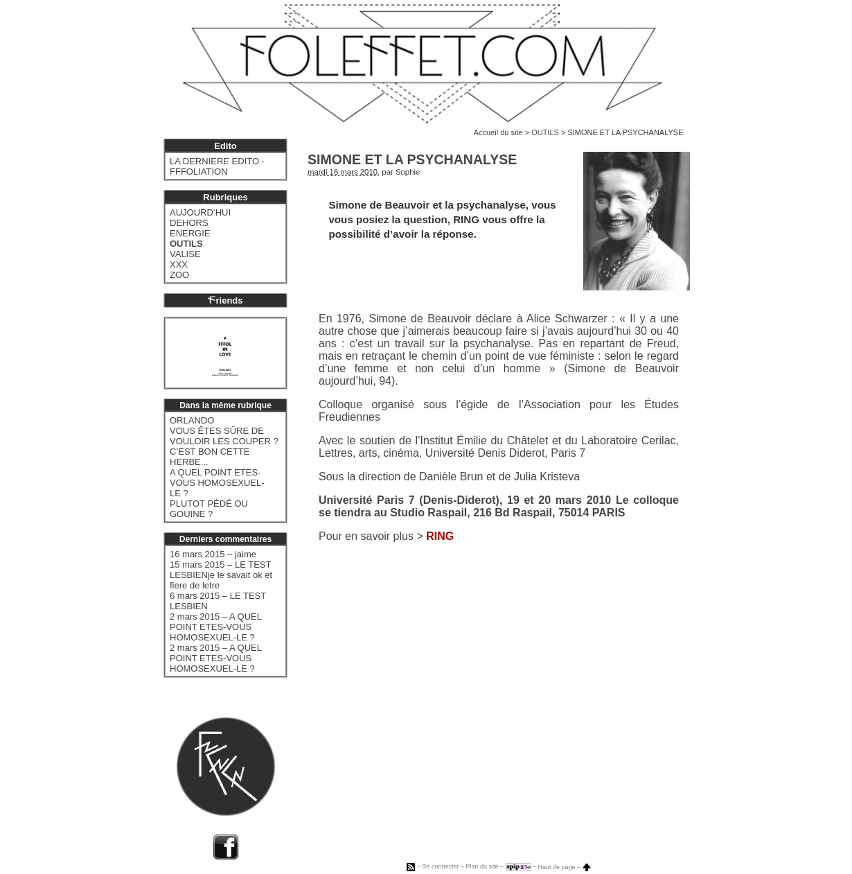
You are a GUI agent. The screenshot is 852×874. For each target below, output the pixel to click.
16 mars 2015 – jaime (213, 554)
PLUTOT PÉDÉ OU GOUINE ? (209, 508)
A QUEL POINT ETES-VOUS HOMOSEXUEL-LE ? (217, 482)
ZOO (179, 275)
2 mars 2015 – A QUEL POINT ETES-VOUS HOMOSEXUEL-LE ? (215, 627)
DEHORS (189, 223)
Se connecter (440, 867)
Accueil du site (498, 132)
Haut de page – (564, 867)
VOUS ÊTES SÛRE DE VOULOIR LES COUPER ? (224, 436)
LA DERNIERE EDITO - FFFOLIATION (217, 166)
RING (440, 536)
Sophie (408, 172)
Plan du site (481, 867)
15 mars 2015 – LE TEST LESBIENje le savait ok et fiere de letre (221, 575)
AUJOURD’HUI (200, 212)
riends (225, 300)
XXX (179, 264)
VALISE (185, 254)
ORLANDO (192, 420)
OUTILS (545, 132)
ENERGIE (190, 233)
